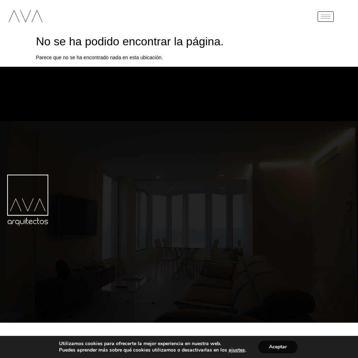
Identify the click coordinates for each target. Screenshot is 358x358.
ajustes (237, 350)
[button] (179, 239)
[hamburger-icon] (326, 16)
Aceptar (278, 346)
